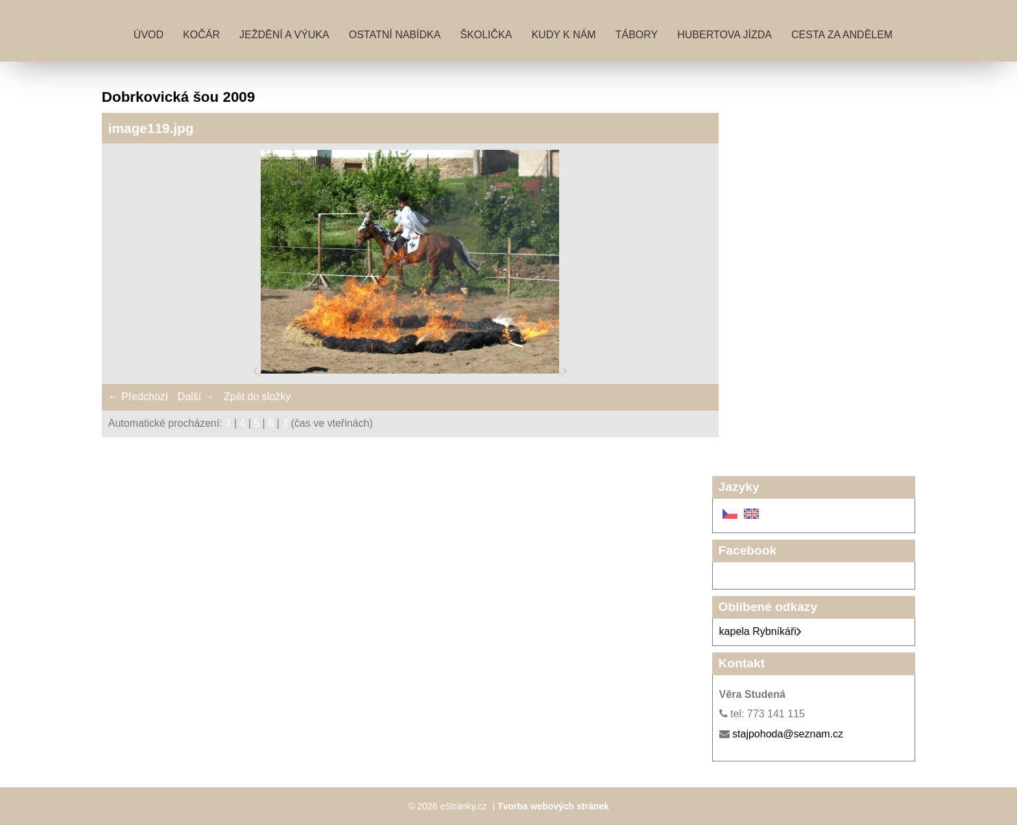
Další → (196, 396)
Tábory (637, 34)
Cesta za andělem (841, 34)
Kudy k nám (563, 34)
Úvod (148, 34)
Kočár (201, 34)
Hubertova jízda (724, 34)
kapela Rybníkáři (760, 631)
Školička (486, 34)
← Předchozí (138, 396)
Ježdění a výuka (284, 34)
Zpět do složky (257, 396)
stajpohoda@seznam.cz (787, 733)
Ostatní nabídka (395, 34)
